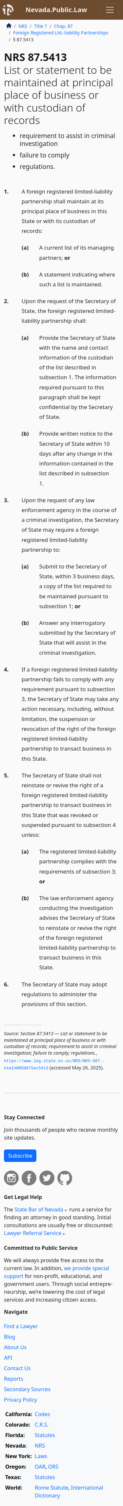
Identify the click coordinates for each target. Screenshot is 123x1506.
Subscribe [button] (20, 1155)
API (8, 1357)
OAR (40, 1466)
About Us (15, 1347)
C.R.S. (42, 1424)
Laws (41, 1456)
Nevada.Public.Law (56, 9)
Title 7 (40, 26)
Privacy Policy (20, 1399)
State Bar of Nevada (38, 1209)
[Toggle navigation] (110, 9)
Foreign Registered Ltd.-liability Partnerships (60, 33)
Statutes (45, 1435)
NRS (22, 26)
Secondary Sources (27, 1389)
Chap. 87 (63, 26)
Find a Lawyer (21, 1326)
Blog (9, 1336)
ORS (53, 1466)
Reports (13, 1378)
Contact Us (17, 1368)
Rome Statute (51, 1487)
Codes (42, 1414)
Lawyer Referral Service (32, 1233)
